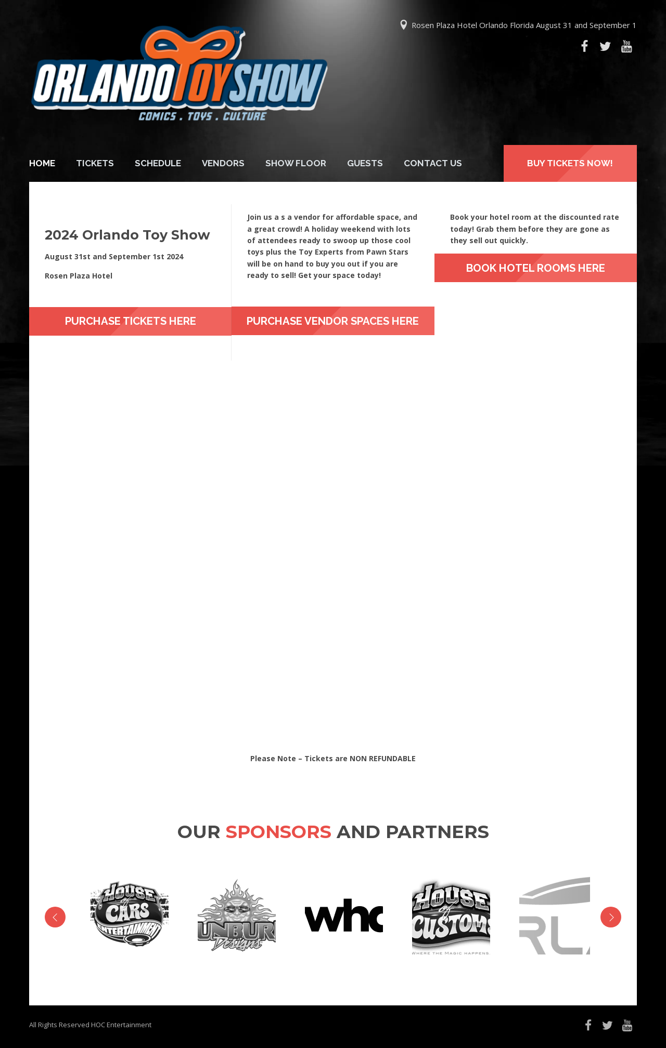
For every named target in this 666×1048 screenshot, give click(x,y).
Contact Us (433, 163)
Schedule (158, 163)
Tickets (95, 163)
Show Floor (295, 163)
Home (42, 163)
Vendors (223, 163)
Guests (365, 163)
